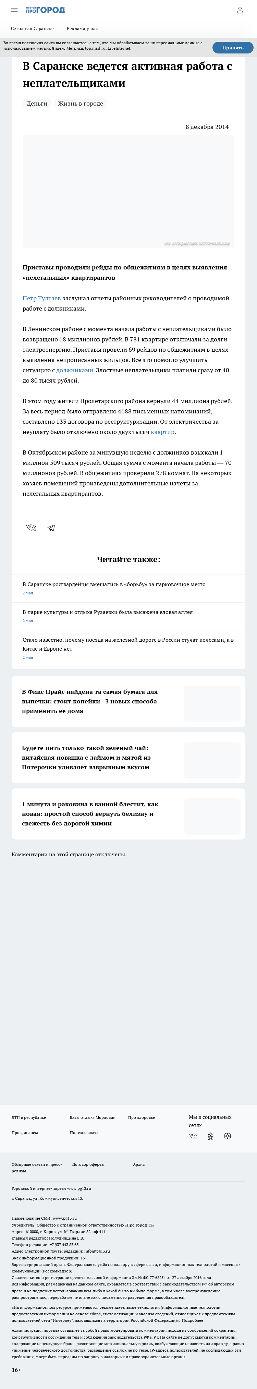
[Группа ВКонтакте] (193, 1136)
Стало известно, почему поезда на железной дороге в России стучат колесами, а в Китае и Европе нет (128, 649)
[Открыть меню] (14, 10)
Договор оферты (88, 1164)
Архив (139, 1164)
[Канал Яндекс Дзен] (227, 1136)
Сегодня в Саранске (32, 28)
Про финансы (25, 1132)
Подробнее (192, 1320)
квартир (162, 432)
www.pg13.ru (79, 1188)
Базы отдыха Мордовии (92, 1117)
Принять (233, 48)
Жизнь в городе (80, 103)
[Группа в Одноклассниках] (210, 1136)
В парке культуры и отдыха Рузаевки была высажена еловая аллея (128, 616)
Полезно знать (84, 1132)
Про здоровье (141, 1117)
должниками (74, 370)
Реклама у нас (82, 28)
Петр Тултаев (42, 298)
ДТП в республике (29, 1117)
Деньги (37, 103)
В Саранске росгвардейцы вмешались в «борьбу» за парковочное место (128, 589)
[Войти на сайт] (240, 10)
